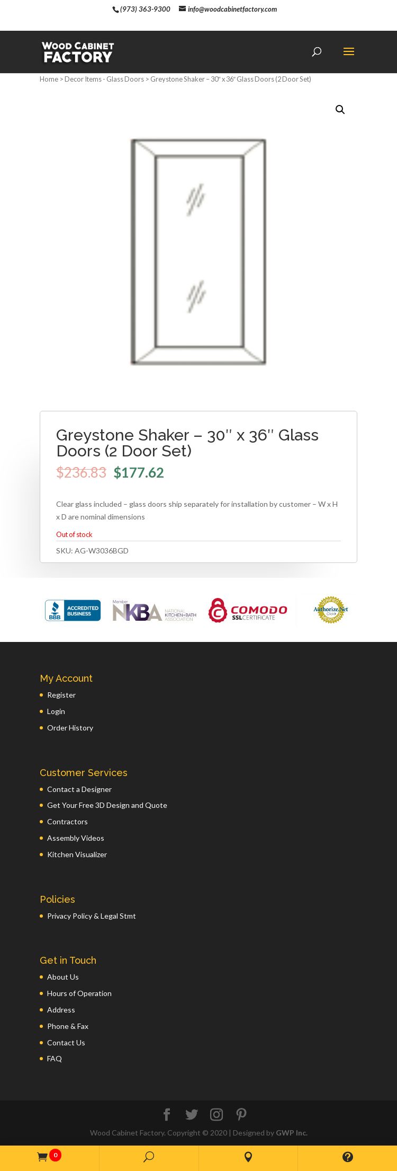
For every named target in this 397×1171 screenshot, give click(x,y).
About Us (63, 976)
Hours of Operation (79, 993)
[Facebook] (166, 1115)
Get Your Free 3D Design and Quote (107, 804)
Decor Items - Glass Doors (104, 79)
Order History (70, 727)
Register (61, 694)
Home (49, 79)
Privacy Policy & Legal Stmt (91, 915)
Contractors (67, 821)
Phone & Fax (67, 1026)
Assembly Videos (75, 837)
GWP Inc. (292, 1132)
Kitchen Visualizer (77, 854)
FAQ (54, 1058)
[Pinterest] (241, 1115)
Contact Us (66, 1042)
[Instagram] (216, 1115)
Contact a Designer (79, 789)
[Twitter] (191, 1115)
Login (56, 711)
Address (61, 1009)
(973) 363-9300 (145, 9)
